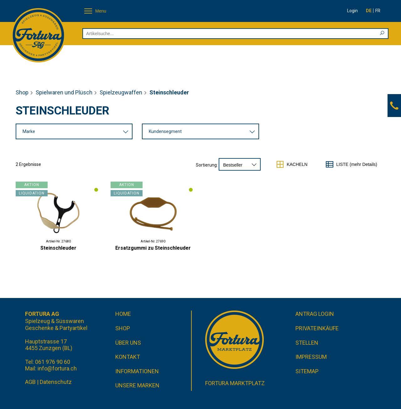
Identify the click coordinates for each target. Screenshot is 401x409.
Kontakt (127, 356)
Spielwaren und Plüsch (64, 92)
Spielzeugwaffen (121, 92)
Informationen (137, 371)
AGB (30, 382)
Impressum (311, 356)
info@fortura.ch (57, 368)
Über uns (128, 342)
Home (123, 314)
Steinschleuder (58, 248)
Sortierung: (207, 164)
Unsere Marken (137, 385)
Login (352, 10)
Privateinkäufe (317, 328)
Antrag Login (314, 314)
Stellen (306, 342)
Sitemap (307, 371)
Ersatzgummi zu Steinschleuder (153, 248)
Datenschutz (56, 382)
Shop (22, 92)
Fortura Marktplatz (235, 383)
